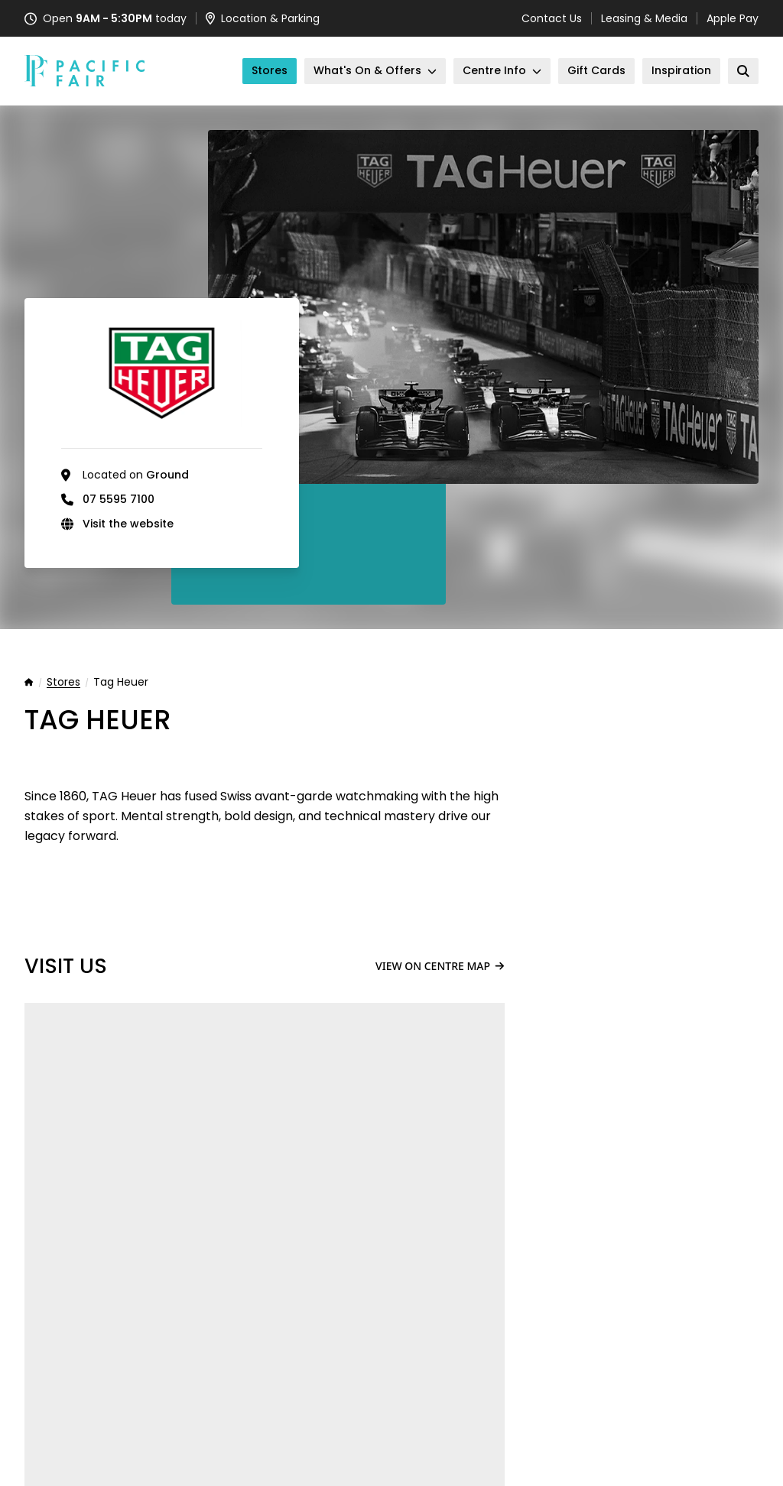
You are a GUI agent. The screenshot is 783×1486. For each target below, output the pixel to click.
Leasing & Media (644, 18)
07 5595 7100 (118, 499)
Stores (63, 682)
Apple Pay (733, 18)
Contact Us (551, 18)
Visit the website (128, 523)
